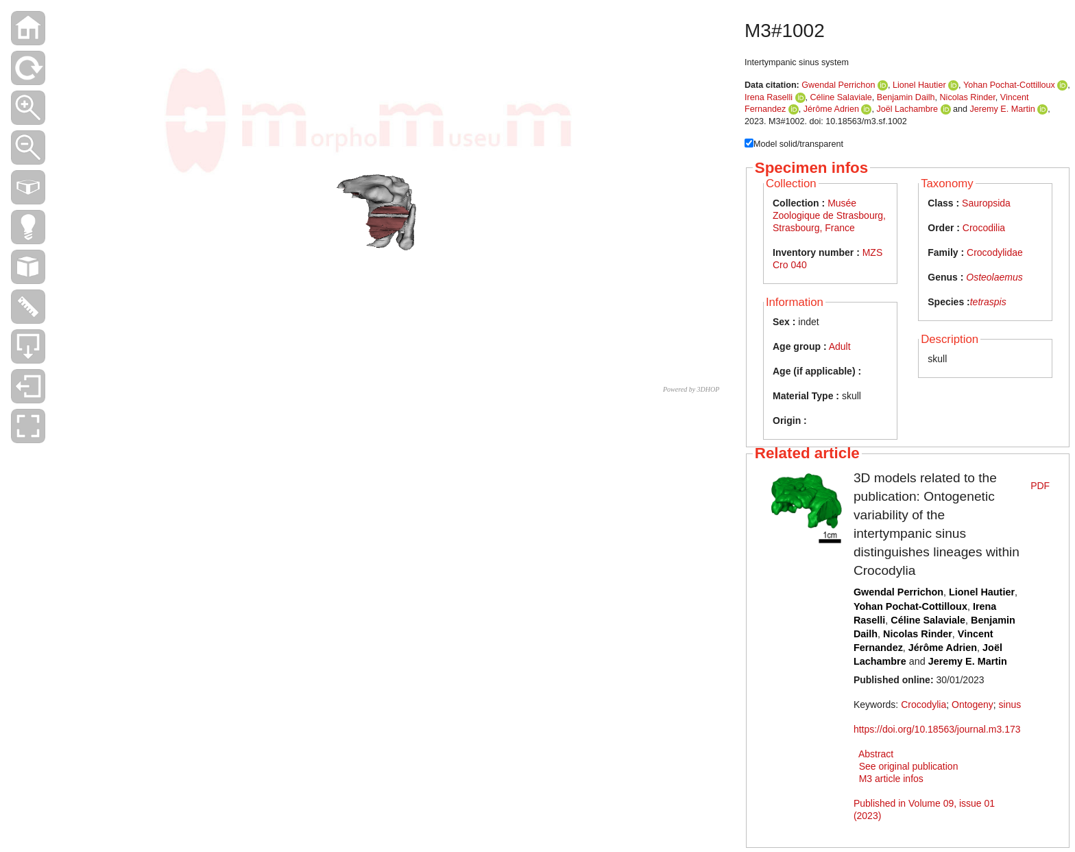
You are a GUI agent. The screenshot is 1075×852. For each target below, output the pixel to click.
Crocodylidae (995, 252)
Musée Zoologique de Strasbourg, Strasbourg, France (829, 215)
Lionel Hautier (919, 85)
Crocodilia (984, 227)
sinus (1010, 704)
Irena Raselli (769, 97)
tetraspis (988, 301)
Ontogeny (972, 704)
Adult (840, 346)
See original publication (908, 766)
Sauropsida (986, 203)
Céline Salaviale (841, 97)
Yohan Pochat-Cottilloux (1009, 85)
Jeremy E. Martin (1002, 109)
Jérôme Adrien (831, 109)
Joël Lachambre (907, 109)
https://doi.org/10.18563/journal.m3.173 (937, 729)
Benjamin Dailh (906, 97)
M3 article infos (891, 778)
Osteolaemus (994, 277)
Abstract (875, 753)
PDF (1040, 485)
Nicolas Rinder (967, 97)
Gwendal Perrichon (838, 85)
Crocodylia (923, 704)
